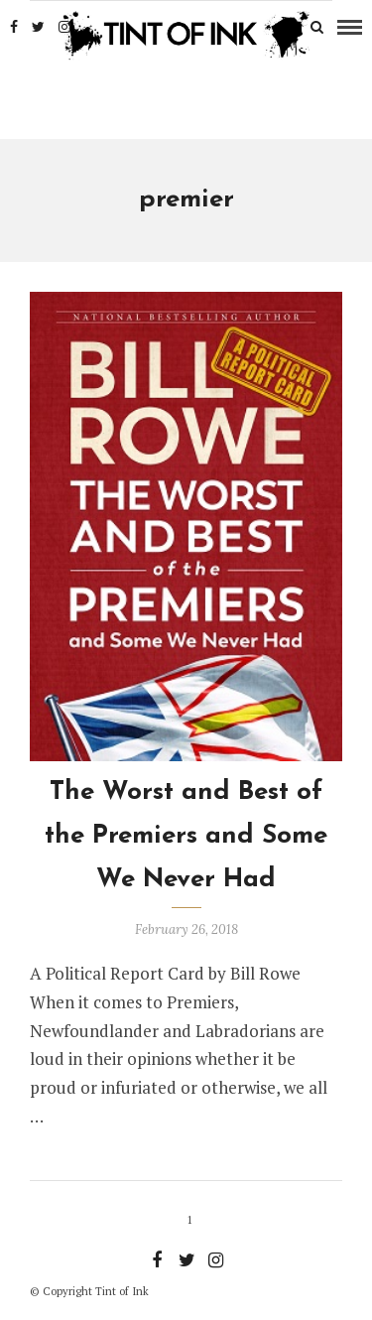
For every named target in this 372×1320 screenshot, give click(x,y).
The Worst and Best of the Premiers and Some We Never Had (186, 836)
